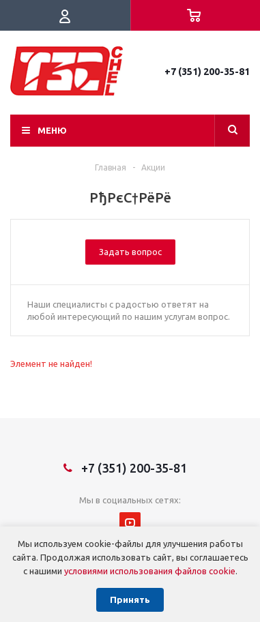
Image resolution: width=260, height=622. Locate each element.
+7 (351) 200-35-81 (207, 71)
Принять (130, 600)
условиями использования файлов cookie (149, 571)
